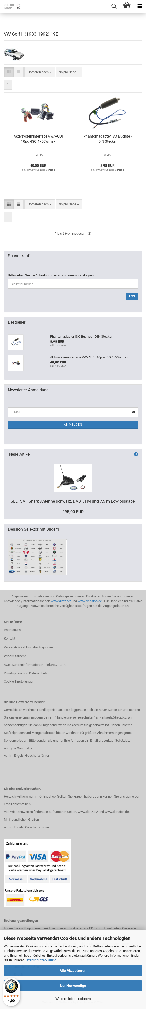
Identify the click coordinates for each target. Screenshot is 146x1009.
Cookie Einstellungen (19, 681)
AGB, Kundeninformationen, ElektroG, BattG (35, 665)
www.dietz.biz (61, 601)
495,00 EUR (73, 511)
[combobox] (39, 72)
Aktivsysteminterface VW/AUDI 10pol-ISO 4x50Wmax (38, 138)
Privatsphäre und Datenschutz (25, 673)
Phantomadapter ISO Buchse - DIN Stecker (107, 138)
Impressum (12, 630)
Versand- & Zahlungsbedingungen (28, 647)
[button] (9, 72)
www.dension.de (90, 601)
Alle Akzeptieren (73, 970)
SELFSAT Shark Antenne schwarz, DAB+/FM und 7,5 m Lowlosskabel (73, 501)
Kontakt (9, 639)
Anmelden (73, 424)
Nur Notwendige (73, 986)
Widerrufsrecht (15, 656)
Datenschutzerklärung (40, 960)
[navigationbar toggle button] (139, 6)
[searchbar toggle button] (114, 6)
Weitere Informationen (73, 999)
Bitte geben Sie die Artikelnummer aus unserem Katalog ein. (51, 275)
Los (132, 296)
